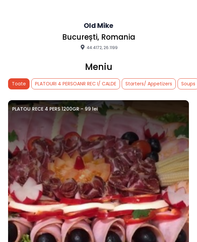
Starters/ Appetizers (148, 83)
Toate (19, 83)
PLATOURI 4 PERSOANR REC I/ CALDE (75, 83)
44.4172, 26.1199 (98, 47)
